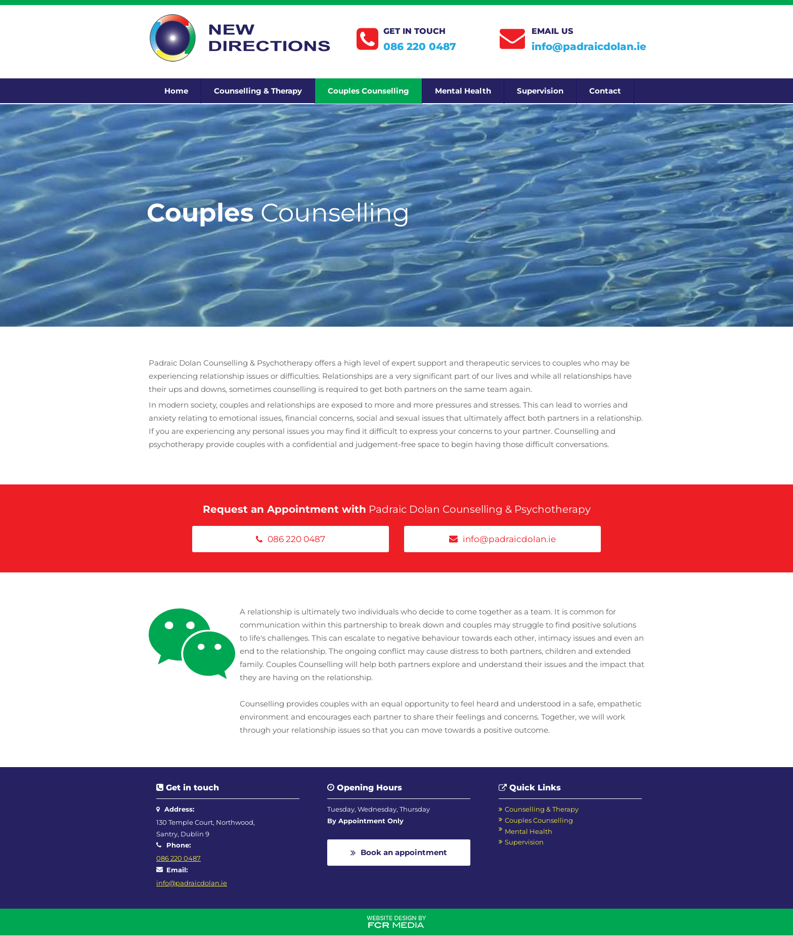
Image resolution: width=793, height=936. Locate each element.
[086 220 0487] (290, 539)
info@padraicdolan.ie (589, 46)
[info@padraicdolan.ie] (502, 539)
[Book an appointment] (398, 852)
